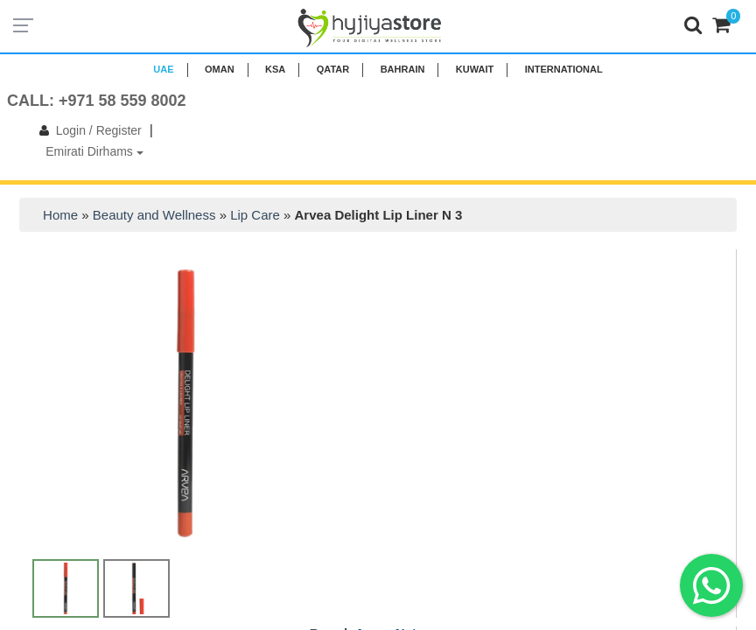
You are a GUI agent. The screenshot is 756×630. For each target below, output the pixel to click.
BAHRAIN (403, 69)
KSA (275, 69)
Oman (219, 69)
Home (60, 214)
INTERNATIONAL (564, 69)
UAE (163, 69)
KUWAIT (475, 69)
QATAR (333, 69)
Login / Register (87, 130)
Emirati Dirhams (94, 151)
